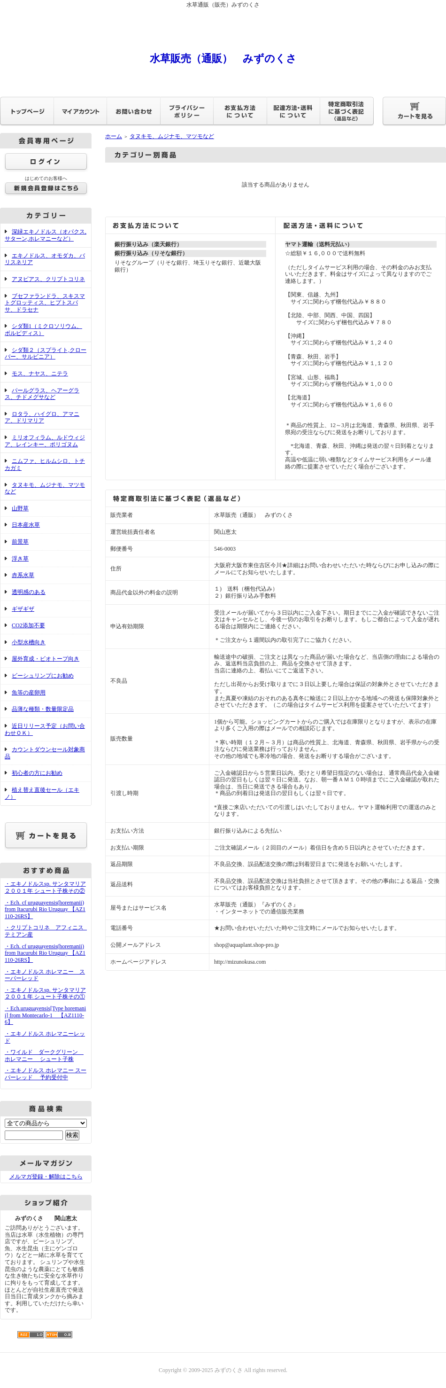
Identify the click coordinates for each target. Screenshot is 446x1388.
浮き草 (20, 558)
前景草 (20, 541)
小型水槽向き (29, 642)
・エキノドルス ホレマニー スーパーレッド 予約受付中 (45, 1074)
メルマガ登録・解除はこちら (46, 1176)
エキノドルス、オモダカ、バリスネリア (45, 259)
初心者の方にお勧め (37, 773)
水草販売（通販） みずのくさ (223, 58)
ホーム (113, 136)
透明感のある (29, 592)
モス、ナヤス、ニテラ (40, 373)
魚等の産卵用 (29, 692)
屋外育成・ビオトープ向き (45, 658)
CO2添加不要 (28, 625)
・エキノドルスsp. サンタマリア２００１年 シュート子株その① (45, 993)
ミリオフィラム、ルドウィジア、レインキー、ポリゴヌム (45, 441)
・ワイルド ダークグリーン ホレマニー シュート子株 (44, 1055)
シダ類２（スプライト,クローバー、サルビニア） (45, 353)
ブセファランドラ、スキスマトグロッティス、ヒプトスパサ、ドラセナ (45, 303)
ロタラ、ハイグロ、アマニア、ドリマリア (42, 417)
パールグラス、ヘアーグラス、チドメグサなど (42, 394)
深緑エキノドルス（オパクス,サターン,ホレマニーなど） (45, 235)
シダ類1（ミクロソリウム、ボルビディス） (43, 329)
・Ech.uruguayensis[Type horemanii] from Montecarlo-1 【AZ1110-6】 (45, 1015)
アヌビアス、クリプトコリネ (48, 279)
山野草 (20, 508)
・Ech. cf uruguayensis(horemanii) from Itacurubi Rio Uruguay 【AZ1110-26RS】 (45, 909)
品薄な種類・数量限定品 (43, 709)
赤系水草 (23, 575)
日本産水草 (26, 525)
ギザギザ (23, 609)
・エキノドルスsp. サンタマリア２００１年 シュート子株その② (45, 887)
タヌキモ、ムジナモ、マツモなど (45, 488)
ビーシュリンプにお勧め (43, 675)
